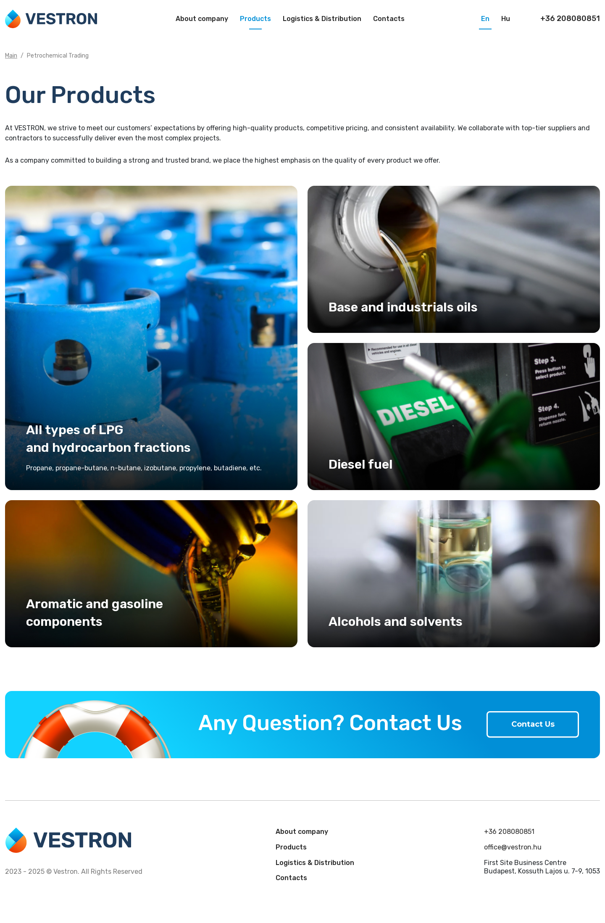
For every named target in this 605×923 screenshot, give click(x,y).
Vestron (51, 19)
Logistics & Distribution (322, 19)
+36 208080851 (509, 832)
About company (202, 19)
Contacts (389, 19)
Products (255, 19)
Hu (505, 19)
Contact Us (533, 724)
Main (11, 55)
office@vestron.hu (513, 847)
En (485, 19)
